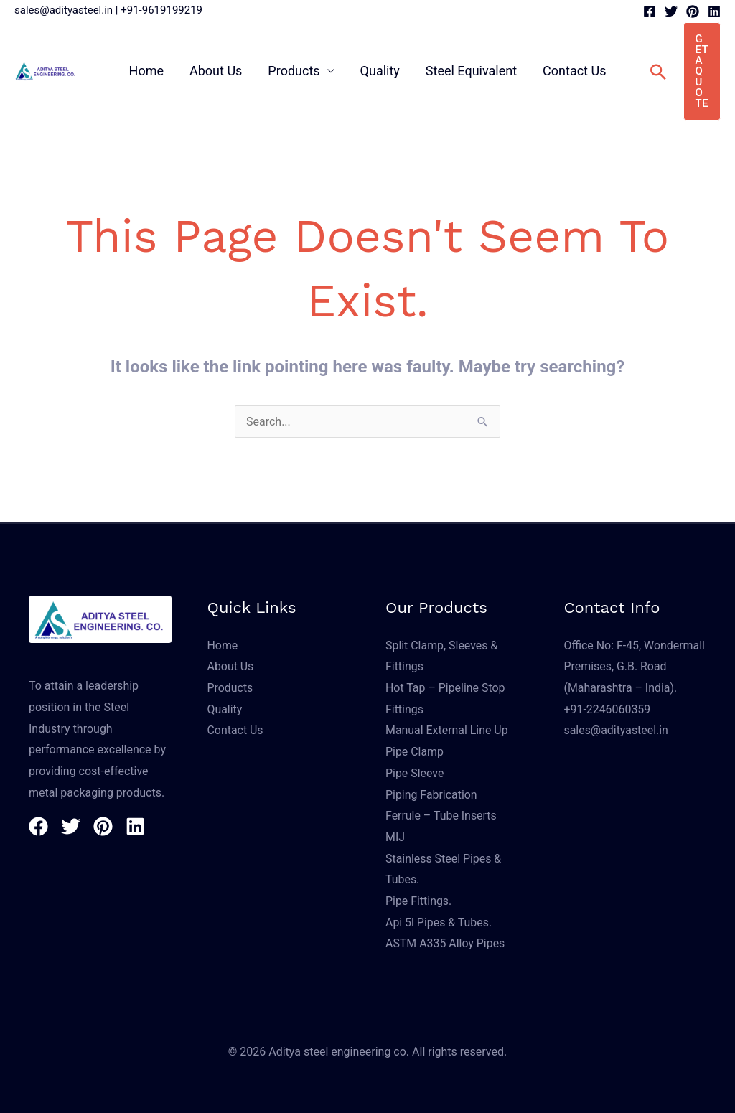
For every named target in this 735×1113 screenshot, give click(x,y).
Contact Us (574, 70)
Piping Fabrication (431, 795)
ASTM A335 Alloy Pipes (445, 943)
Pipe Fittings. (418, 901)
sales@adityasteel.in (63, 10)
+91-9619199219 (161, 10)
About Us (215, 70)
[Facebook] (649, 11)
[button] (658, 72)
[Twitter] (671, 11)
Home (146, 70)
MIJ (395, 837)
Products (293, 70)
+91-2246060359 (607, 709)
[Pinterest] (692, 11)
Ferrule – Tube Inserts (441, 815)
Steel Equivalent (471, 70)
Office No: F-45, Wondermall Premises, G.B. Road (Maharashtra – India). (635, 667)
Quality (380, 70)
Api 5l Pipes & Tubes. (438, 922)
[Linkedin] (714, 11)
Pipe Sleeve (414, 773)
